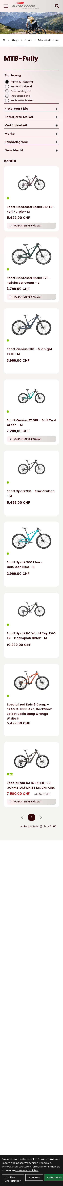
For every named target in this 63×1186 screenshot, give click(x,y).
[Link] (6, 6)
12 (41, 826)
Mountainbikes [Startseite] (48, 40)
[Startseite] (4, 40)
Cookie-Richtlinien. (26, 1170)
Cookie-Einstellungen (13, 1179)
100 (54, 826)
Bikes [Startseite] (28, 40)
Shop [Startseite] (14, 40)
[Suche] (57, 6)
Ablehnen (34, 1177)
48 (49, 826)
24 (45, 826)
